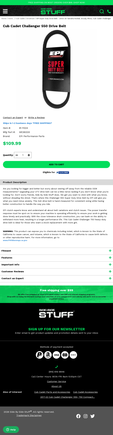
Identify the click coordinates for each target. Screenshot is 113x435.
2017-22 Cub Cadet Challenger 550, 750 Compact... (67, 397)
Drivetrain (30, 19)
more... (11, 19)
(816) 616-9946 (56, 371)
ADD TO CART (56, 164)
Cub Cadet (20, 19)
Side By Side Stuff (21, 411)
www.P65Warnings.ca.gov (15, 240)
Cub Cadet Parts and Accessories (52, 392)
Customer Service (56, 381)
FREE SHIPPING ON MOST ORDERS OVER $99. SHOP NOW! (56, 2)
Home (3, 19)
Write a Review (36, 117)
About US (56, 386)
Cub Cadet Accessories (85, 392)
